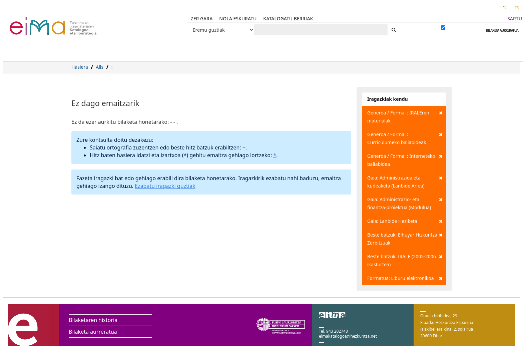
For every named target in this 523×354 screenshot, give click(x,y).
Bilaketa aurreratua (93, 331)
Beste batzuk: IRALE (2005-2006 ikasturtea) (405, 260)
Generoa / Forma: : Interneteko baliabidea (405, 159)
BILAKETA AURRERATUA (500, 30)
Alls (99, 67)
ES (517, 8)
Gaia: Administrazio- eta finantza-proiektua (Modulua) (405, 203)
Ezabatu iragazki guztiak (165, 186)
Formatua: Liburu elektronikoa (405, 278)
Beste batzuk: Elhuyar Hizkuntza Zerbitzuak (405, 238)
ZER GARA (202, 18)
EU (505, 8)
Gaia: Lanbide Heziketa (405, 221)
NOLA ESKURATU (237, 18)
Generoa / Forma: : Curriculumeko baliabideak (405, 137)
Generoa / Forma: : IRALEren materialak (405, 116)
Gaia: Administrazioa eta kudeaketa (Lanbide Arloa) (405, 181)
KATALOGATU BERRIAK (288, 18)
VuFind (27, 21)
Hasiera (79, 67)
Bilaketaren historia (93, 320)
